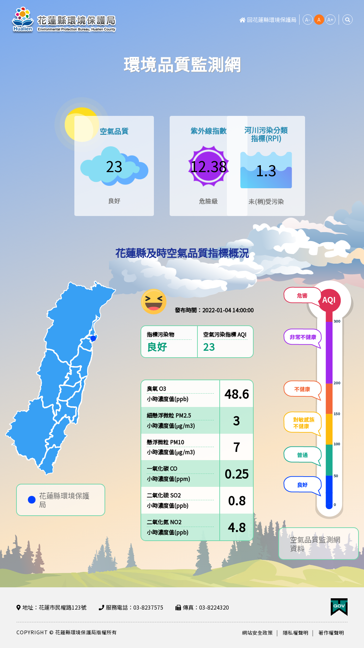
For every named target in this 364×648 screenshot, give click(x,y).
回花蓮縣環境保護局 (267, 19)
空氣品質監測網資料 (315, 545)
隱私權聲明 (295, 632)
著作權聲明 (331, 632)
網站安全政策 (257, 632)
